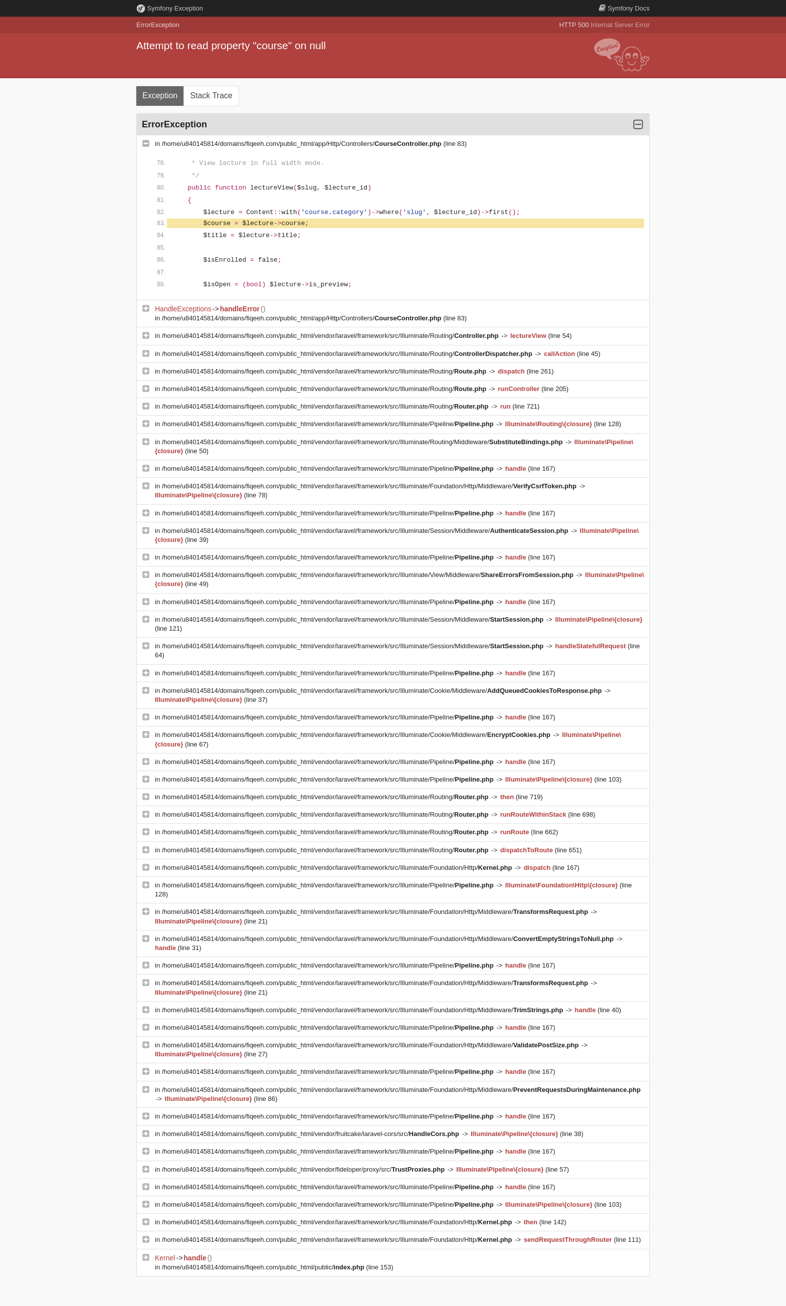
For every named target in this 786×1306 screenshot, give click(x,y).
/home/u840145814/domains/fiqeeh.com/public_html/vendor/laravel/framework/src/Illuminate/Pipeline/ (329, 424)
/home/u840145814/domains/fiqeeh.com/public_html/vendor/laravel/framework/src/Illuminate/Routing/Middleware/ (363, 442)
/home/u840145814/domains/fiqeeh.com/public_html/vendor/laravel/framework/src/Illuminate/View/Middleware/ (368, 575)
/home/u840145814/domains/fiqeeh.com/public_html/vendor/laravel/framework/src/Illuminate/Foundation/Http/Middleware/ (370, 486)
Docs (624, 8)
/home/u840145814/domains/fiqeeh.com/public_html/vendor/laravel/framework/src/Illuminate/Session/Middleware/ (366, 530)
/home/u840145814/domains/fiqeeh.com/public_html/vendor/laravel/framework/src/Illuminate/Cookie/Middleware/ (383, 690)
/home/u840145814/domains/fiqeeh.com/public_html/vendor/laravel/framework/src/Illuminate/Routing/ (331, 335)
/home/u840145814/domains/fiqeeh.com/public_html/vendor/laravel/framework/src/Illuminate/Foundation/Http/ (338, 867)
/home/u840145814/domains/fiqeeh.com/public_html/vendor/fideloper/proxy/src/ (304, 1169)
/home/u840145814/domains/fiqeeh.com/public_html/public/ (264, 1267)
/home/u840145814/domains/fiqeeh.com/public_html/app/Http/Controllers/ (302, 143)
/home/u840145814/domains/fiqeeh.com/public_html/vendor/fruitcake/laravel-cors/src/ (311, 1134)
